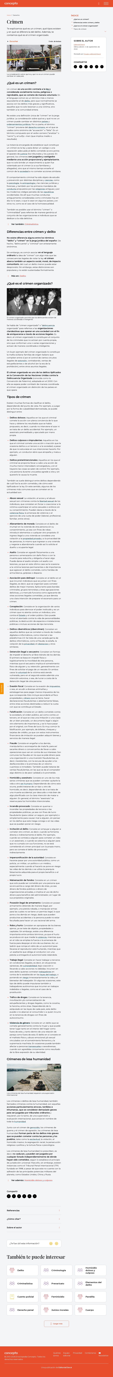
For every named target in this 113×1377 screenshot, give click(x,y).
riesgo (26, 977)
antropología (28, 183)
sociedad (24, 171)
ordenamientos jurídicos (19, 124)
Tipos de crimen (80, 29)
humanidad (20, 1121)
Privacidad (77, 1353)
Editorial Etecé (79, 44)
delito (27, 101)
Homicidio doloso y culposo (38, 1180)
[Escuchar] (12, 41)
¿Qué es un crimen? (81, 19)
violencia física (17, 513)
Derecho (16, 15)
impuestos (55, 686)
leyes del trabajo (48, 974)
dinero (27, 698)
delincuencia (48, 325)
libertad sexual (46, 501)
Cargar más (57, 1323)
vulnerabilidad (30, 966)
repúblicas (49, 192)
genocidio (35, 1127)
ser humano (27, 783)
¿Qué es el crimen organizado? (86, 26)
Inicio (9, 15)
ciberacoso (43, 644)
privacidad (29, 644)
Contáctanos (90, 1353)
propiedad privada (32, 538)
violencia (42, 937)
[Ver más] (105, 31)
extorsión (22, 360)
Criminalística (31, 224)
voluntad (22, 672)
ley (47, 89)
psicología (14, 183)
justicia (23, 154)
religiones (40, 189)
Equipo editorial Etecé (92, 54)
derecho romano (37, 127)
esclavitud (35, 1139)
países (45, 121)
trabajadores (45, 972)
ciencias (49, 180)
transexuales (34, 1046)
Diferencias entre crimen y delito (86, 22)
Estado (22, 615)
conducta (11, 189)
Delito (23, 276)
